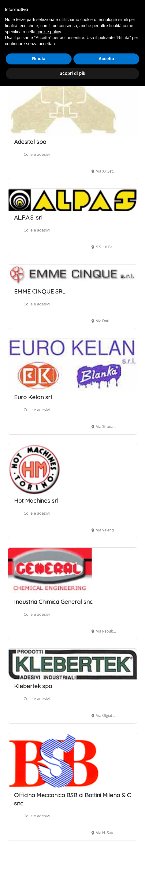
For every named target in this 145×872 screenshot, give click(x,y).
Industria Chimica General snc (53, 601)
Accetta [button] (106, 58)
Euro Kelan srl (33, 397)
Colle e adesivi (37, 154)
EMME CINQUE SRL (39, 291)
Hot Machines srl (36, 500)
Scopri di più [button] (73, 73)
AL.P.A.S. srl (28, 217)
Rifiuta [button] (39, 58)
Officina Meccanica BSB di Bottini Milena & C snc (72, 799)
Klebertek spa (33, 686)
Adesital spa (30, 141)
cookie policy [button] (49, 31)
